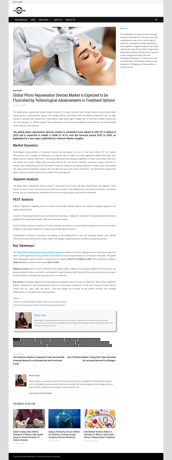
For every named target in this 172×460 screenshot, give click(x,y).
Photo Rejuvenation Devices (89, 339)
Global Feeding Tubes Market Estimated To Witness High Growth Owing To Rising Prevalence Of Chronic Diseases (28, 435)
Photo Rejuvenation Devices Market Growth (30, 345)
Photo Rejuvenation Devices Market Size (62, 345)
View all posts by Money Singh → (41, 393)
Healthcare (17, 91)
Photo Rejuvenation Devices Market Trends (95, 345)
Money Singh (40, 315)
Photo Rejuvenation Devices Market (27, 342)
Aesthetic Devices (42, 339)
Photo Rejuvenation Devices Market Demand (92, 342)
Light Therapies (71, 339)
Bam (58, 456)
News (33, 20)
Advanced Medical (27, 339)
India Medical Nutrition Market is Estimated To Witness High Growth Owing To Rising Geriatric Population (99, 434)
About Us (58, 20)
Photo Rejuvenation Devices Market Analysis (58, 342)
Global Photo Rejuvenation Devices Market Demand (40, 252)
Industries (43, 20)
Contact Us (70, 20)
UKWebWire (31, 456)
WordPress (49, 456)
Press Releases (21, 20)
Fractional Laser (57, 339)
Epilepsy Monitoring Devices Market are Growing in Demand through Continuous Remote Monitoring (64, 434)
